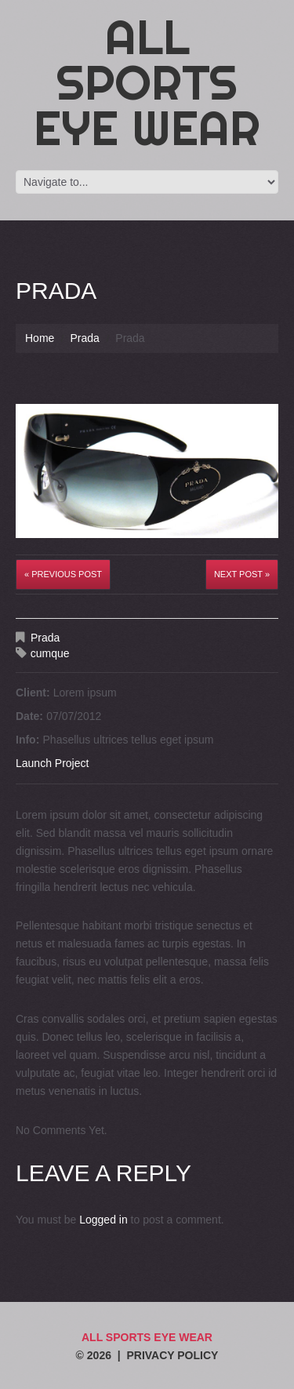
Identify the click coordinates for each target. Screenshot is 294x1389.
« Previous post (63, 574)
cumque (50, 653)
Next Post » (242, 574)
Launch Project (52, 763)
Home (39, 338)
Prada (84, 338)
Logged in (103, 1219)
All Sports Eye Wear (147, 82)
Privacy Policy (172, 1355)
